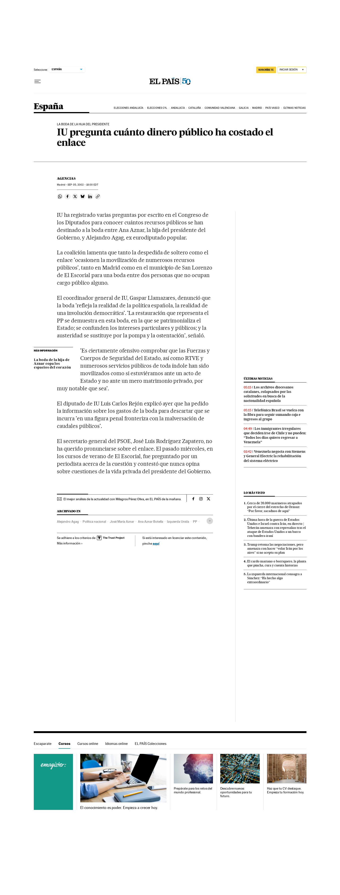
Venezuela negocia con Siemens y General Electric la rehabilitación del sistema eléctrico (275, 456)
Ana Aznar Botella (150, 521)
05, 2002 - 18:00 (83, 184)
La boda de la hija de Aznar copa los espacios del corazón (52, 363)
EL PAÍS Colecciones (150, 744)
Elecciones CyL (157, 107)
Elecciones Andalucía (128, 107)
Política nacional (94, 521)
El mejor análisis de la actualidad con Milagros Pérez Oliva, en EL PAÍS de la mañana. (122, 499)
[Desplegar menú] (37, 81)
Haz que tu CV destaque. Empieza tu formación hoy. (285, 790)
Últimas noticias (294, 107)
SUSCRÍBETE (266, 69)
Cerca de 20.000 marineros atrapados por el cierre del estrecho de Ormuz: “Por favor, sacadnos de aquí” (274, 507)
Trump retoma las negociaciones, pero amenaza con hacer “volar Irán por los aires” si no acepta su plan (275, 548)
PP (195, 521)
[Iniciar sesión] (291, 70)
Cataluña (194, 107)
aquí (156, 543)
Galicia (244, 107)
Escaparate (42, 744)
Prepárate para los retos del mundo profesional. (193, 790)
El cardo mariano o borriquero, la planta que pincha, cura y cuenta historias (276, 563)
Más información (70, 543)
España (48, 106)
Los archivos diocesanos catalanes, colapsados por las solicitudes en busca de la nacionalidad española (268, 394)
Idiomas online (116, 744)
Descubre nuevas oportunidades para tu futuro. (236, 792)
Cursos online (87, 744)
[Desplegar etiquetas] (210, 521)
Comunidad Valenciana (220, 107)
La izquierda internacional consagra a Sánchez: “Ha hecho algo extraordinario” (274, 578)
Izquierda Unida (178, 521)
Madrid (257, 107)
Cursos (64, 744)
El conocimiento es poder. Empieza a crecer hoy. (119, 808)
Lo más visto (254, 493)
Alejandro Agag (68, 521)
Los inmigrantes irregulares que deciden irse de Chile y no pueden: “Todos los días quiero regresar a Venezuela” (275, 435)
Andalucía (178, 107)
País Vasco (272, 107)
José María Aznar (122, 521)
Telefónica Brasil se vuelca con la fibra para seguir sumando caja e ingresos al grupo (274, 414)
